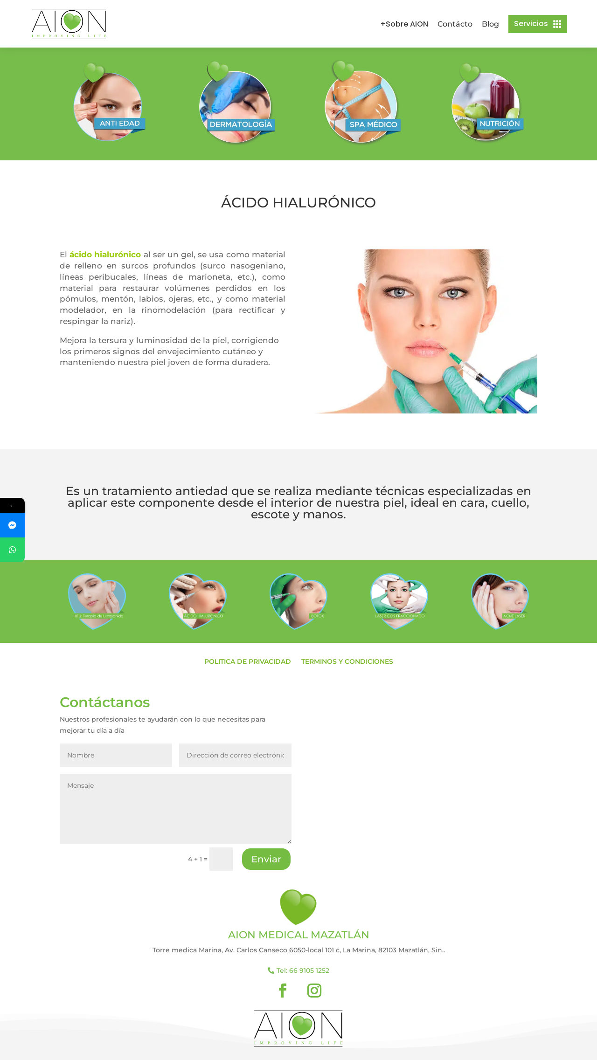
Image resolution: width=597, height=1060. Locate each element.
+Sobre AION (404, 24)
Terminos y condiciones (347, 662)
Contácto (454, 24)
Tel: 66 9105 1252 (303, 970)
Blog (490, 24)
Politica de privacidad (247, 662)
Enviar (266, 859)
